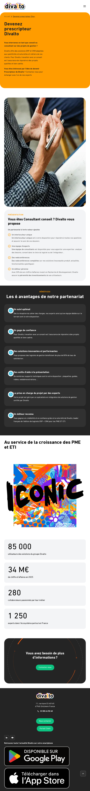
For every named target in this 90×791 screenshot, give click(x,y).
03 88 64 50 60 (46, 711)
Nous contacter (45, 721)
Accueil (7, 17)
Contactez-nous (45, 667)
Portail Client (45, 729)
